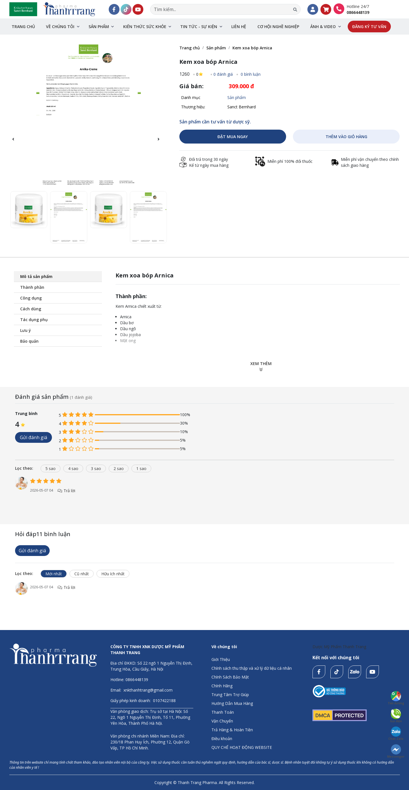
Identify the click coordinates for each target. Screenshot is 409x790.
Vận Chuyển (222, 721)
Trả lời (66, 490)
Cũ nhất (81, 573)
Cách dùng (30, 308)
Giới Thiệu (220, 659)
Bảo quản (29, 341)
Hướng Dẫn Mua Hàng (232, 703)
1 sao (141, 468)
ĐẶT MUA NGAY (232, 136)
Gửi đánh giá (33, 437)
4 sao (73, 468)
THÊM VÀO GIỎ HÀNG (346, 136)
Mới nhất (53, 573)
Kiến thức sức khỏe (144, 26)
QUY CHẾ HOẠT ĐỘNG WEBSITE (241, 747)
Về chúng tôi (60, 26)
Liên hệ (238, 26)
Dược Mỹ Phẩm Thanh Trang (339, 646)
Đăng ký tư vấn (369, 26)
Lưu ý (25, 330)
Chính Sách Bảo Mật (230, 677)
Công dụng (31, 298)
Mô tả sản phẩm (36, 276)
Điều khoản (221, 738)
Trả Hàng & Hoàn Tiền (232, 729)
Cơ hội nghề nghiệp (278, 26)
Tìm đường (396, 698)
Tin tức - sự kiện (198, 26)
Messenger (395, 751)
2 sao (119, 468)
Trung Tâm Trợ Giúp (230, 694)
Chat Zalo (395, 733)
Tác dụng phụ (34, 319)
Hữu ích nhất (113, 573)
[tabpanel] (204, 491)
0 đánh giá (223, 74)
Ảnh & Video (323, 26)
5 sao (50, 468)
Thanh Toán (222, 712)
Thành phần (32, 287)
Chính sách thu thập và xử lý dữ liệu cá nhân (251, 668)
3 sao (96, 468)
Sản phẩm (99, 26)
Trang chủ (23, 26)
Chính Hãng (221, 685)
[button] (161, 142)
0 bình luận (250, 74)
